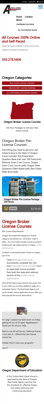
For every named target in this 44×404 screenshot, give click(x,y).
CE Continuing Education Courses (22, 93)
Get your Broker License (27, 30)
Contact (29, 16)
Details (13, 208)
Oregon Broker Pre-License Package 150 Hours (21, 200)
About (19, 19)
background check (23, 259)
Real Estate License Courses (22, 83)
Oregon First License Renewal (22, 88)
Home (19, 16)
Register (31, 2)
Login (24, 2)
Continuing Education (25, 24)
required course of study (24, 265)
